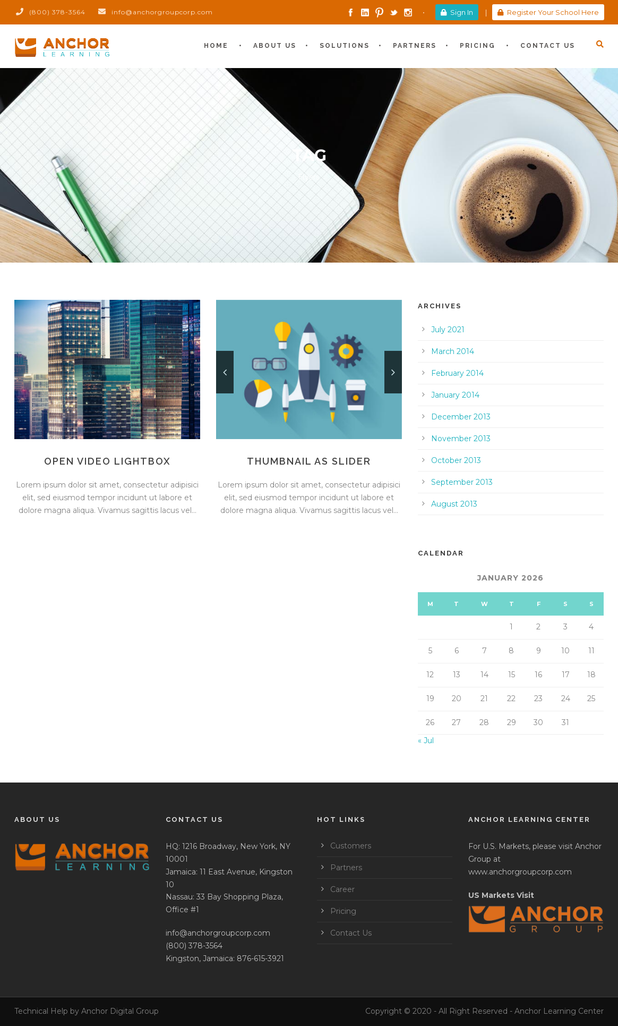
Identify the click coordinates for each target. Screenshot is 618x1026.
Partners (414, 45)
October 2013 (456, 460)
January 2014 (455, 395)
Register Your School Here (548, 12)
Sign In (457, 12)
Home (216, 45)
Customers (350, 846)
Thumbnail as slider (309, 461)
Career (342, 889)
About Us (274, 45)
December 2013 (461, 417)
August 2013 (454, 504)
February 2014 (457, 373)
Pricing (477, 45)
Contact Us (547, 45)
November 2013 (461, 438)
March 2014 (452, 351)
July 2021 (448, 329)
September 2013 (462, 482)
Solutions (345, 45)
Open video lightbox (107, 461)
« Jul (426, 740)
